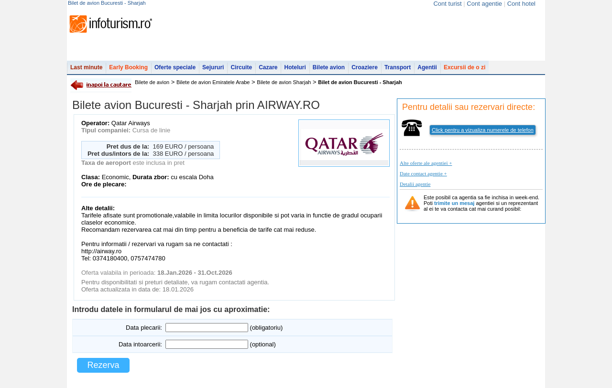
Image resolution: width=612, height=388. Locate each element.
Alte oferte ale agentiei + (426, 163)
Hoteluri (295, 67)
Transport (397, 67)
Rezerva (103, 365)
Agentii (427, 67)
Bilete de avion (152, 82)
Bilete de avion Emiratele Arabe (213, 82)
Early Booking (128, 67)
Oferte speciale (175, 67)
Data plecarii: (144, 327)
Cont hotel (521, 3)
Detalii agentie (415, 184)
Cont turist (447, 3)
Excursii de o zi (464, 67)
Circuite (241, 67)
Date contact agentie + (423, 173)
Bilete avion (329, 67)
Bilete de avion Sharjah (284, 82)
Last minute (86, 67)
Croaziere (364, 67)
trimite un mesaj (454, 203)
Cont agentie (484, 3)
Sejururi (213, 67)
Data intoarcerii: (140, 344)
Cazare (268, 67)
